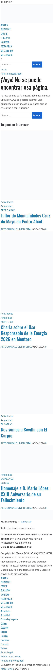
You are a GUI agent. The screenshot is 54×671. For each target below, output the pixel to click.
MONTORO (5, 42)
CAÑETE (4, 33)
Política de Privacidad (12, 660)
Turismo (4, 648)
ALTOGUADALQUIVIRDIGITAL (16, 229)
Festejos (4, 636)
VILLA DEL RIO (7, 50)
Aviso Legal (7, 652)
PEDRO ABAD (6, 46)
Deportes (4, 627)
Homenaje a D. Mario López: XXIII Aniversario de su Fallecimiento (25, 494)
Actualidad (6, 206)
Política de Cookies (11, 656)
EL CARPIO (5, 38)
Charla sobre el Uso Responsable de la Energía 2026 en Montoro (24, 333)
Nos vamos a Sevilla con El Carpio (24, 432)
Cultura (5, 483)
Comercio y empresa (9, 619)
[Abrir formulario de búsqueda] (1, 59)
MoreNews (7, 668)
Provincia (4, 644)
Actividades (7, 202)
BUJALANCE (6, 29)
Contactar (26, 521)
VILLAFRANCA (6, 55)
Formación (5, 640)
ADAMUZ (4, 25)
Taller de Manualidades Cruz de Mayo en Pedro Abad (25, 218)
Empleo (4, 631)
